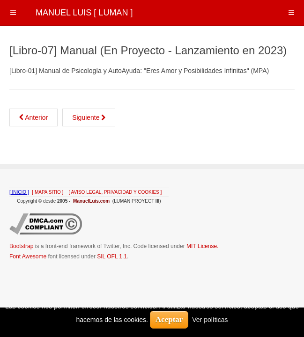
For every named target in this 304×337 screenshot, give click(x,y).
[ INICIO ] (19, 192)
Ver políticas (210, 319)
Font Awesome (27, 256)
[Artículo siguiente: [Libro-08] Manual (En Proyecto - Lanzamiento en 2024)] (88, 117)
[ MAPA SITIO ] (47, 192)
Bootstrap (21, 246)
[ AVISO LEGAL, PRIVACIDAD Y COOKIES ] (115, 192)
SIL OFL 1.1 (112, 256)
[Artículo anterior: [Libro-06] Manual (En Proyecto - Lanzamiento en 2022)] (33, 117)
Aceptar (169, 319)
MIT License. (202, 246)
